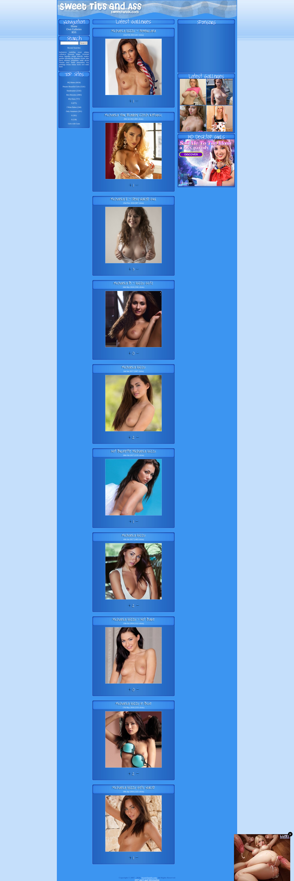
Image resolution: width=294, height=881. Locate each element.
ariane (73, 56)
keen (61, 67)
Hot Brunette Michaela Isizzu (133, 451)
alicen (86, 60)
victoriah (85, 54)
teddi (81, 60)
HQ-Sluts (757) (74, 99)
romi (87, 64)
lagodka (67, 56)
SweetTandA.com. (149, 878)
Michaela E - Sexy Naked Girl (133, 199)
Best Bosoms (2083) (74, 95)
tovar (80, 52)
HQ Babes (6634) (74, 82)
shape (78, 54)
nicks (79, 64)
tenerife (80, 56)
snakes (86, 56)
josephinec (75, 60)
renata (68, 64)
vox (87, 62)
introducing (69, 58)
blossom (71, 54)
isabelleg (72, 52)
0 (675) (74, 103)
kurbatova (63, 52)
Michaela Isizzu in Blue (134, 703)
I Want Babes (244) (74, 107)
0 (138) (74, 120)
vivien (82, 58)
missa (61, 56)
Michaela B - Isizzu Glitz (133, 283)
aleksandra (81, 62)
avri (83, 64)
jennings (62, 64)
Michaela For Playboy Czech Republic (133, 115)
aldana (86, 52)
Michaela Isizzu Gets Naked (133, 787)
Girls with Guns (74, 124)
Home (74, 26)
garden (61, 58)
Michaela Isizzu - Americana (133, 30)
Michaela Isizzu (133, 367)
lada (87, 58)
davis (61, 60)
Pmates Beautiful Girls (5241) (74, 87)
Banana (77, 58)
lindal (73, 62)
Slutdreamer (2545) (74, 91)
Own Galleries (74, 29)
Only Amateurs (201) (74, 111)
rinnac (73, 64)
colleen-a (62, 54)
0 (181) (74, 115)
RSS (74, 32)
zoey (68, 62)
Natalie (61, 62)
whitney (67, 60)
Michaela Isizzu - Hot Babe (133, 619)
